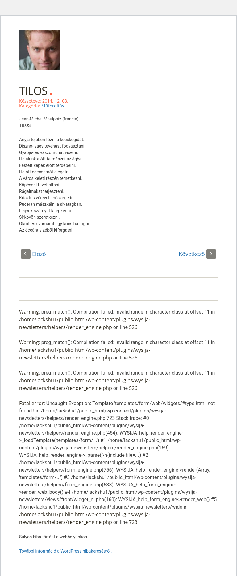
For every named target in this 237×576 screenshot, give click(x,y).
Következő (197, 254)
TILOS (33, 90)
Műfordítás (52, 106)
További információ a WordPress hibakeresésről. (65, 551)
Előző (33, 254)
